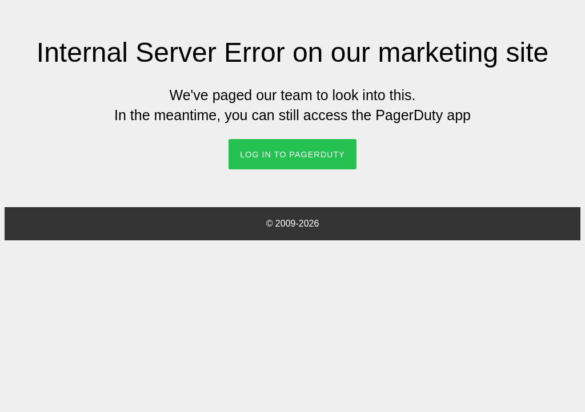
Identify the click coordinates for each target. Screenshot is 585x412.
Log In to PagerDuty (292, 154)
